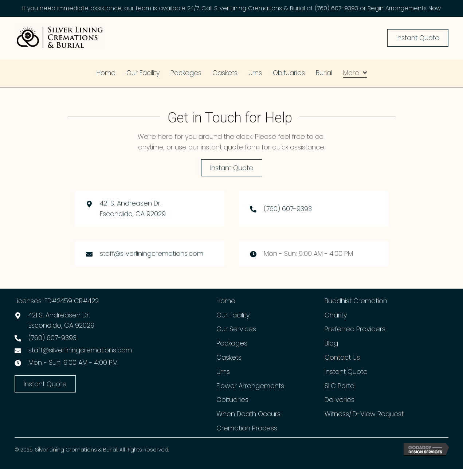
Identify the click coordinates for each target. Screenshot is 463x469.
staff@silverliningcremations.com (151, 253)
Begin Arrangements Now (404, 8)
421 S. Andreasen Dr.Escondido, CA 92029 (61, 320)
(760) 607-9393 (336, 8)
